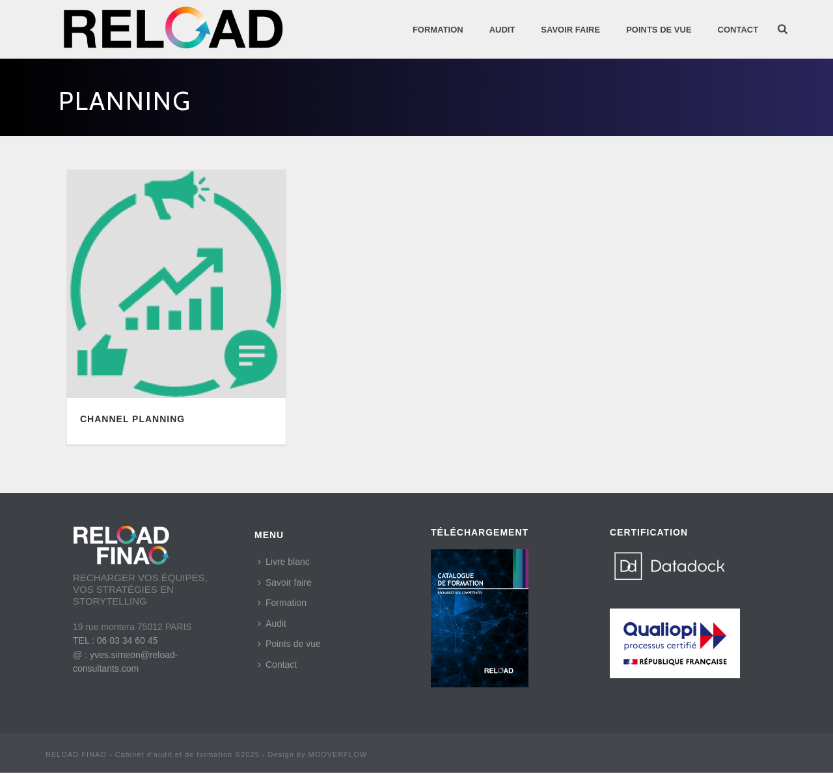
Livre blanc (284, 561)
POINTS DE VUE (658, 30)
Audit (272, 623)
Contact (738, 30)
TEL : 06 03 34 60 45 (115, 640)
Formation (438, 30)
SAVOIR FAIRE (570, 30)
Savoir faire (285, 582)
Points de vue (289, 643)
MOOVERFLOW (338, 754)
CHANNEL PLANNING (132, 419)
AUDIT (502, 30)
